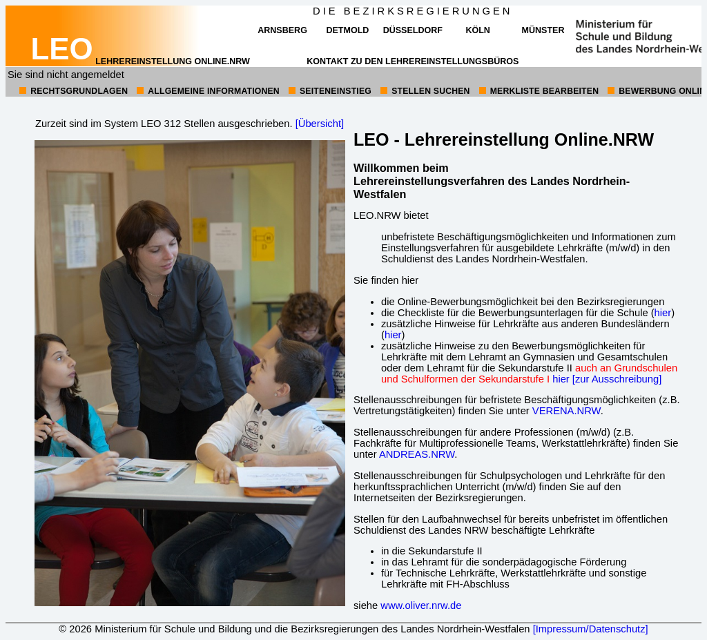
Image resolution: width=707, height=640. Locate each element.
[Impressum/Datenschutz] (590, 628)
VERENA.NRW (566, 410)
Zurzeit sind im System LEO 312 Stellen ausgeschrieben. (164, 123)
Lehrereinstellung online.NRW (140, 61)
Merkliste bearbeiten (544, 91)
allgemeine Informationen (214, 91)
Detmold (347, 30)
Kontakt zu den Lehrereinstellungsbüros (413, 61)
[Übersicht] (320, 123)
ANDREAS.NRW (416, 454)
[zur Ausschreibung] (616, 379)
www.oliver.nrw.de (420, 605)
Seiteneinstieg (335, 91)
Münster (543, 30)
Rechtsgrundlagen (79, 91)
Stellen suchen (430, 91)
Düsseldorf (413, 30)
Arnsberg (282, 30)
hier (663, 312)
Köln (477, 30)
